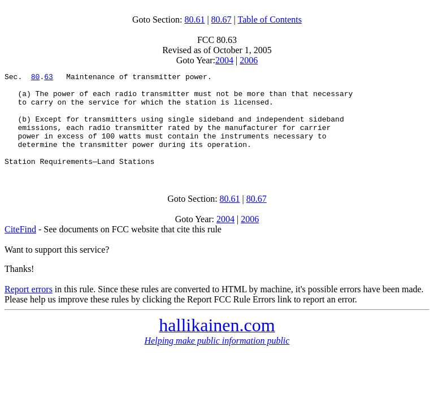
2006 (249, 60)
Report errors (29, 308)
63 (48, 78)
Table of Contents (270, 19)
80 (35, 78)
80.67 (221, 19)
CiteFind (20, 248)
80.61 (194, 19)
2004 (224, 60)
